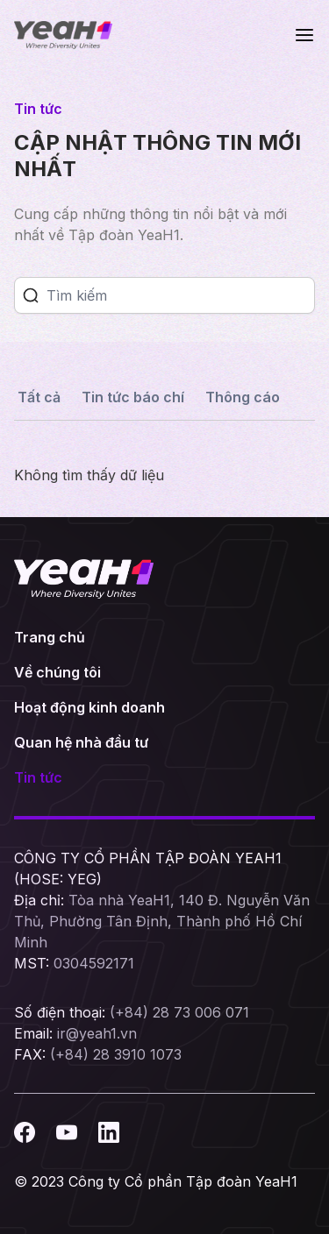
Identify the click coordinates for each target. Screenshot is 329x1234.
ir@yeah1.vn (97, 1033)
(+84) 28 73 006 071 (179, 1012)
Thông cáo (242, 397)
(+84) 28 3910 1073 (116, 1054)
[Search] (180, 295)
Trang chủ (49, 637)
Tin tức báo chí (133, 397)
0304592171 (94, 963)
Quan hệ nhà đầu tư (81, 742)
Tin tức (38, 777)
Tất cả (39, 397)
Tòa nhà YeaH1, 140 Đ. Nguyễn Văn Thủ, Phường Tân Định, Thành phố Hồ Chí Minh (162, 921)
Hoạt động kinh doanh (89, 707)
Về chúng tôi (57, 672)
